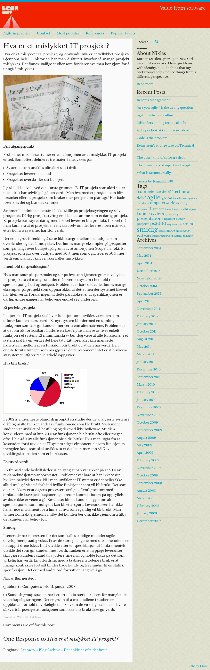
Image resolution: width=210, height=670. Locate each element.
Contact (43, 33)
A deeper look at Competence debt (163, 130)
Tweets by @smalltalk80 (155, 181)
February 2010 (148, 392)
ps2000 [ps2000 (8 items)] (158, 223)
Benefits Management (153, 100)
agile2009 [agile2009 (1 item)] (166, 198)
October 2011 (146, 331)
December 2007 (149, 521)
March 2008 (146, 498)
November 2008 (149, 468)
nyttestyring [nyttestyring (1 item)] (171, 214)
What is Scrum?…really (154, 173)
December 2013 (148, 271)
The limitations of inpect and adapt (163, 165)
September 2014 (149, 248)
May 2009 (144, 445)
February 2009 (148, 460)
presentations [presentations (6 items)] (150, 218)
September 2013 (149, 293)
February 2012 (147, 316)
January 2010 (146, 400)
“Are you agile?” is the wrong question (165, 107)
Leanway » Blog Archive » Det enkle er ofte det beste (64, 650)
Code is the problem (152, 138)
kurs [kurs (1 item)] (153, 214)
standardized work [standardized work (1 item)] (162, 236)
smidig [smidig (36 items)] (147, 229)
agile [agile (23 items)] (153, 197)
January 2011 (146, 362)
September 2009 (149, 430)
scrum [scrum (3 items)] (188, 224)
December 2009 (149, 407)
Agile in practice (17, 33)
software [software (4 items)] (144, 235)
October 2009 (147, 422)
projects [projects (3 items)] (143, 224)
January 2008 (147, 513)
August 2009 (146, 438)
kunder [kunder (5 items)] (143, 214)
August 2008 (146, 490)
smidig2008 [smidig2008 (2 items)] (167, 230)
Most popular (68, 33)
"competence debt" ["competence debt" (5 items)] (154, 191)
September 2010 (149, 377)
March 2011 (145, 354)
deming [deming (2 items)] (181, 203)
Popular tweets (123, 33)
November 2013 (149, 278)
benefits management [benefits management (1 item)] (185, 198)
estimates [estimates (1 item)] (142, 209)
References (95, 33)
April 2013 (144, 301)
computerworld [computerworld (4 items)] (161, 203)
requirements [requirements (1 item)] (174, 224)
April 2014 (144, 263)
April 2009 (145, 453)
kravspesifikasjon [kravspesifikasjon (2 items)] (184, 209)
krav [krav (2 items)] (168, 209)
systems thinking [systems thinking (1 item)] (183, 236)
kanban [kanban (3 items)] (158, 209)
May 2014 (144, 256)
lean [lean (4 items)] (160, 214)
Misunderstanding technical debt (161, 123)
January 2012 (146, 324)
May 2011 (144, 347)
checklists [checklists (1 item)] (142, 203)
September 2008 (149, 483)
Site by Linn (198, 666)
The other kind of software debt (161, 158)
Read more (145, 84)
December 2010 (149, 369)
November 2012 (149, 309)
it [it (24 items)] (150, 208)
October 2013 (147, 286)
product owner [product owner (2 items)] (174, 219)
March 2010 (146, 384)
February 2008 (148, 506)
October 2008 (147, 475)
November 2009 (149, 415)
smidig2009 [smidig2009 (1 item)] (183, 231)
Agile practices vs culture (155, 115)
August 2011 (146, 339)
